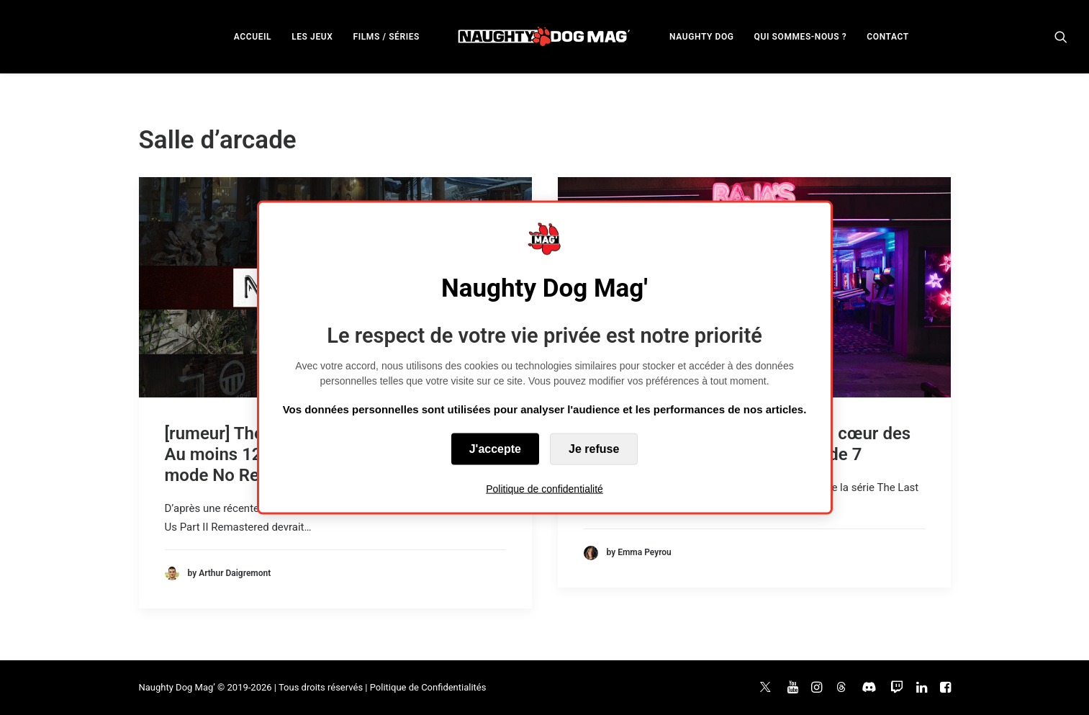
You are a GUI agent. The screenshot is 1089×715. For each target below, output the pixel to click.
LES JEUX (312, 37)
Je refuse (594, 449)
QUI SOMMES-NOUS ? (800, 37)
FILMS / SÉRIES (386, 37)
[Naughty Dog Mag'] (544, 36)
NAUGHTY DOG (701, 37)
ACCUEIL (252, 37)
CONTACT (887, 37)
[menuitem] (252, 36)
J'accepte (495, 449)
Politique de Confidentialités (428, 687)
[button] (1060, 36)
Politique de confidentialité (544, 489)
